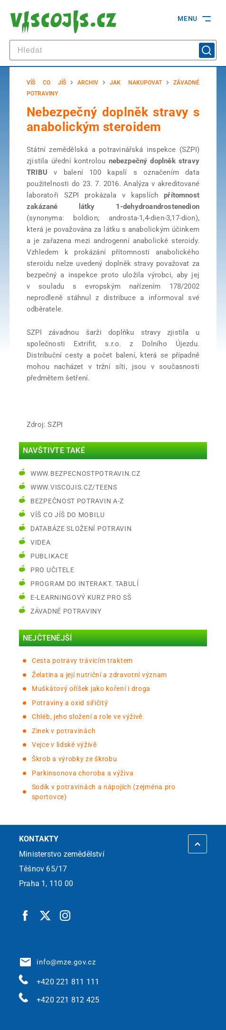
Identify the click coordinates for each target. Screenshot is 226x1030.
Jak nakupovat (136, 82)
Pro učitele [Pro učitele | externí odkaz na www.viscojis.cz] (52, 570)
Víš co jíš (46, 82)
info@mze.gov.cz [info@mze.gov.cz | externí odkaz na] (58, 962)
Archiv (87, 82)
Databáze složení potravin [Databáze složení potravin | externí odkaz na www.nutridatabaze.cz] (81, 528)
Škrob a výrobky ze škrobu (74, 759)
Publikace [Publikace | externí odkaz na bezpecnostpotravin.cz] (49, 556)
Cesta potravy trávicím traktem (82, 660)
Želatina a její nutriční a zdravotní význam (99, 675)
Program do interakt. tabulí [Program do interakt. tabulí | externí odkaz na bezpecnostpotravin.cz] (84, 583)
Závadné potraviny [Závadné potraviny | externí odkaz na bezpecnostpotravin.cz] (66, 611)
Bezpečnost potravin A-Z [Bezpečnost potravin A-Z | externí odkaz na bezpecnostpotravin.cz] (77, 501)
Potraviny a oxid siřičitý (70, 703)
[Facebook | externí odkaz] (25, 915)
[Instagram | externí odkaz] (65, 915)
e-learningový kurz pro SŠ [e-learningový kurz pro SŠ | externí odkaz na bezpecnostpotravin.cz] (81, 597)
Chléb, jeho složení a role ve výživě (87, 716)
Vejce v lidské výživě (64, 744)
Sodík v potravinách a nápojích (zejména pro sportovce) (104, 792)
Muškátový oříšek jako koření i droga (91, 688)
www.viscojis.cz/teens (73, 487)
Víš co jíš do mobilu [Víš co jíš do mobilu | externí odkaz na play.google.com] (67, 515)
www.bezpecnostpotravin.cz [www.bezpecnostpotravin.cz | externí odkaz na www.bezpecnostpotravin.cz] (85, 473)
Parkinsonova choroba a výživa (82, 773)
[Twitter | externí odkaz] (45, 915)
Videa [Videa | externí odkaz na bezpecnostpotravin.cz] (40, 542)
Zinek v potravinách (63, 731)
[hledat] (113, 50)
